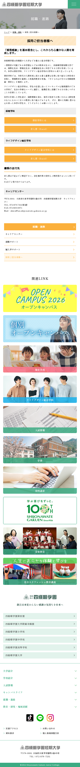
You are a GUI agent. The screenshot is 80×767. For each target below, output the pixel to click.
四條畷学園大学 (13, 655)
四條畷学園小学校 (15, 631)
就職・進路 (17, 32)
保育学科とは (39, 120)
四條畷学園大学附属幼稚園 (20, 623)
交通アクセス (12, 728)
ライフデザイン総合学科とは (39, 149)
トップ (7, 32)
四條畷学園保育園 (15, 616)
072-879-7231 (43, 756)
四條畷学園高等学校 (16, 647)
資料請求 (10, 733)
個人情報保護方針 (51, 733)
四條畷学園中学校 (15, 639)
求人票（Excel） (39, 129)
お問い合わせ (49, 728)
